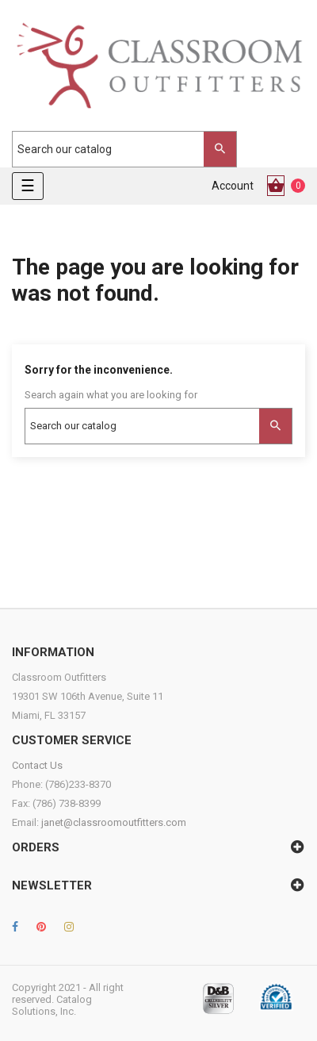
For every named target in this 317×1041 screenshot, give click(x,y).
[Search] (116, 149)
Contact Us (37, 765)
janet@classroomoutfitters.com (113, 822)
